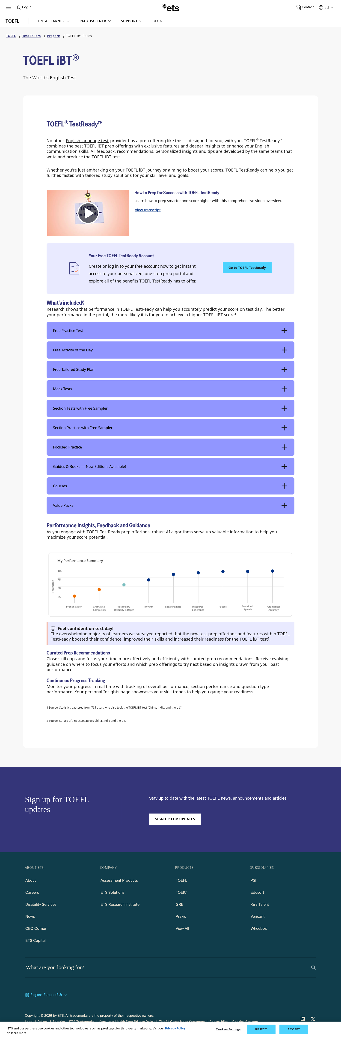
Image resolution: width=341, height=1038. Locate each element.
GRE (179, 904)
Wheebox (259, 928)
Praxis (181, 916)
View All (182, 928)
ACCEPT (294, 1029)
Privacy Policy (175, 1028)
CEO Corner (35, 928)
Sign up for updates (175, 819)
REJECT (261, 1029)
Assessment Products (119, 880)
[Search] (313, 967)
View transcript (148, 209)
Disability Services (40, 904)
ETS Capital (35, 940)
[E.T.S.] (170, 7)
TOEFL (181, 880)
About (30, 880)
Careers (32, 892)
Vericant (258, 916)
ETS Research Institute (120, 904)
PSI (253, 880)
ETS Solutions (113, 892)
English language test (87, 140)
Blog (157, 21)
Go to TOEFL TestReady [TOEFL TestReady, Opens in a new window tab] (247, 267)
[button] (54, 21)
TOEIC (181, 892)
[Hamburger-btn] (8, 7)
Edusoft (257, 892)
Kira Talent (260, 904)
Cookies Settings (228, 1029)
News (30, 916)
